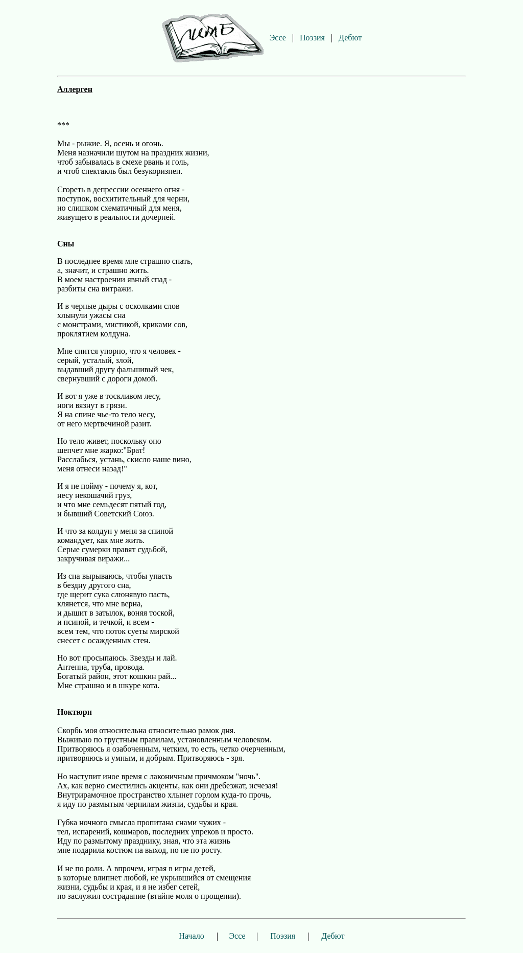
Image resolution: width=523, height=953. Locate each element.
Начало (191, 936)
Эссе (278, 37)
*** (63, 125)
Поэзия (312, 37)
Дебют (350, 37)
